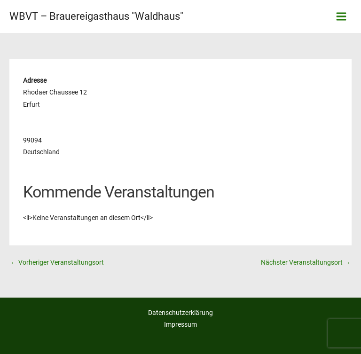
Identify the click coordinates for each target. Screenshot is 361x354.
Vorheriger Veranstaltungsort (57, 262)
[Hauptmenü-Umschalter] (341, 16)
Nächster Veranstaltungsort (306, 262)
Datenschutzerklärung (180, 312)
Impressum (180, 324)
